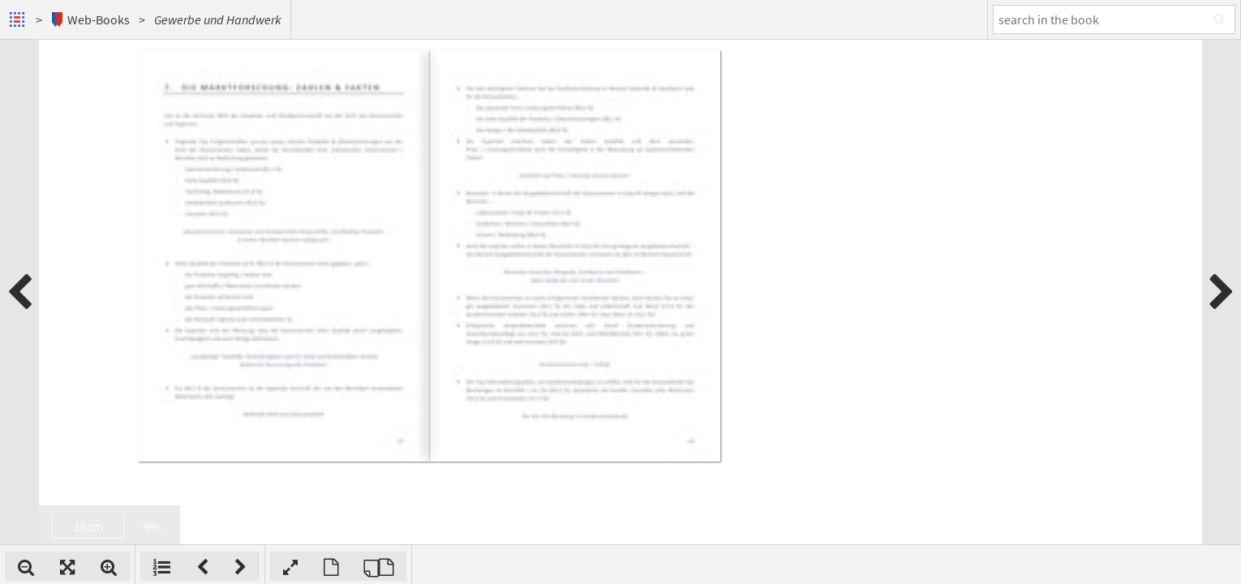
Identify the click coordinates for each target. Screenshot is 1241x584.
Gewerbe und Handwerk (217, 19)
